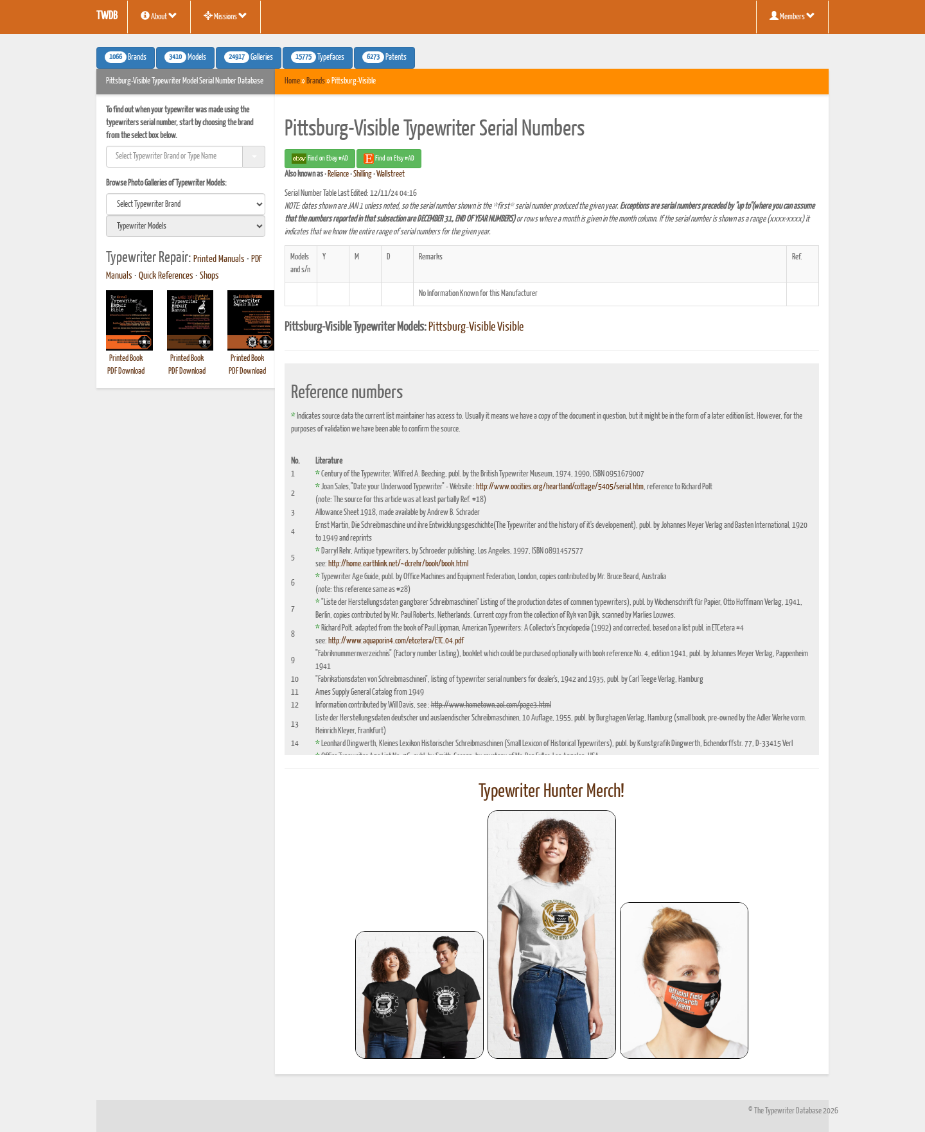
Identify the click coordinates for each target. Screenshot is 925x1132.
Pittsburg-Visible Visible (476, 327)
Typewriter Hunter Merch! (551, 792)
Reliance (338, 174)
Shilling (362, 174)
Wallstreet (390, 174)
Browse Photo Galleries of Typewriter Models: (166, 183)
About (159, 16)
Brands (315, 81)
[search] (185, 204)
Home (292, 81)
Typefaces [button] (317, 57)
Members (792, 16)
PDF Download (126, 371)
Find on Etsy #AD (389, 158)
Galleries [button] (248, 57)
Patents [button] (384, 57)
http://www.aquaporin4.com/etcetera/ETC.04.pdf (396, 641)
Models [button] (185, 57)
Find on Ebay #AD (320, 158)
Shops (209, 276)
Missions (225, 16)
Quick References (166, 276)
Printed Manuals (219, 259)
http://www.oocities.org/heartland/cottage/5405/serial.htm (560, 487)
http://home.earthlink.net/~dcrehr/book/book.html (398, 564)
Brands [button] (125, 57)
